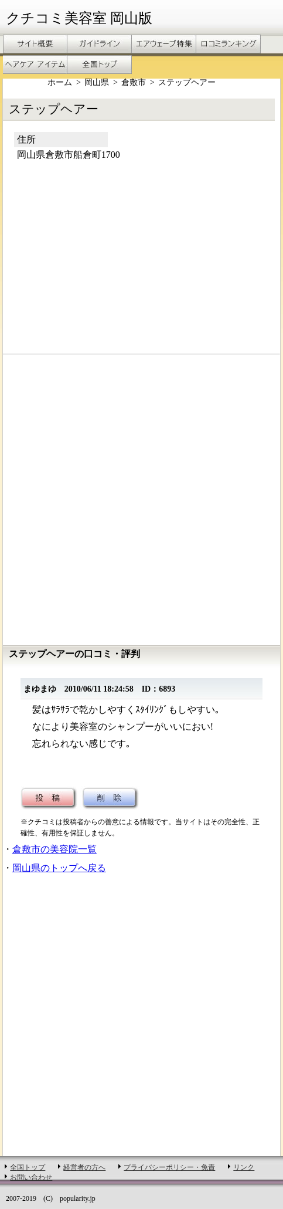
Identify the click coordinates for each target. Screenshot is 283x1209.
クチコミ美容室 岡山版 (79, 18)
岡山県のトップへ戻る (59, 868)
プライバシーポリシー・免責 (169, 1167)
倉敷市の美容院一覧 (54, 849)
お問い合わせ (31, 1177)
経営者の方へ (84, 1167)
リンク (243, 1167)
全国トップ (27, 1167)
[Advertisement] (101, 265)
